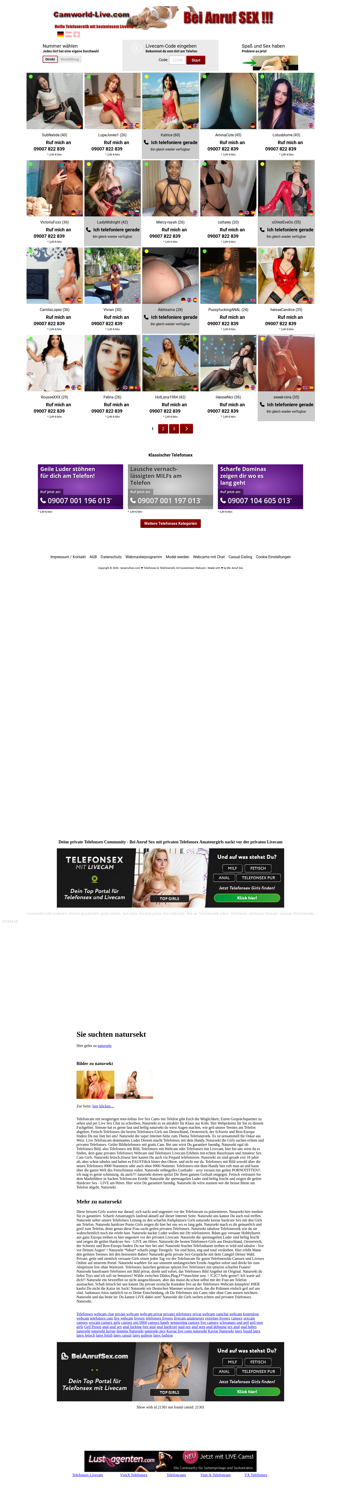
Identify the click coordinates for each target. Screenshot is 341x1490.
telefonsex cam (101, 1318)
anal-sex (184, 1327)
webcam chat (104, 1314)
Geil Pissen (92, 1327)
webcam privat (151, 1314)
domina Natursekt (130, 1331)
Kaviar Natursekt (221, 1331)
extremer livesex (217, 1318)
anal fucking (132, 1327)
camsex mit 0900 (134, 1323)
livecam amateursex (189, 1318)
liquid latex (251, 1331)
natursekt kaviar (103, 1331)
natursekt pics (154, 1331)
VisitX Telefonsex (133, 1475)
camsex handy (159, 1323)
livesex (139, 1318)
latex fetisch (85, 1335)
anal (105, 1327)
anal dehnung (216, 1327)
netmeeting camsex (185, 1323)
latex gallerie (142, 1335)
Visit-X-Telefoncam (215, 1475)
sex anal (234, 1327)
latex (238, 1331)
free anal (149, 1327)
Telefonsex (84, 1314)
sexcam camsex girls (104, 1323)
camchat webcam (229, 1314)
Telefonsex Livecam (87, 1475)
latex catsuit (122, 1335)
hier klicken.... (103, 1106)
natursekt (105, 1046)
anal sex (116, 1327)
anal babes (249, 1327)
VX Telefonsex (255, 1475)
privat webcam (204, 1314)
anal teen (198, 1327)
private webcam (127, 1314)
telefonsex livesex (159, 1318)
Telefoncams (176, 1475)
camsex (236, 1318)
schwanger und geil (234, 1323)
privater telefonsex (177, 1314)
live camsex (210, 1323)
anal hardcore (167, 1327)
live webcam (123, 1318)
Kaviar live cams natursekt (186, 1331)
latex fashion (163, 1335)
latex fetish (104, 1335)
